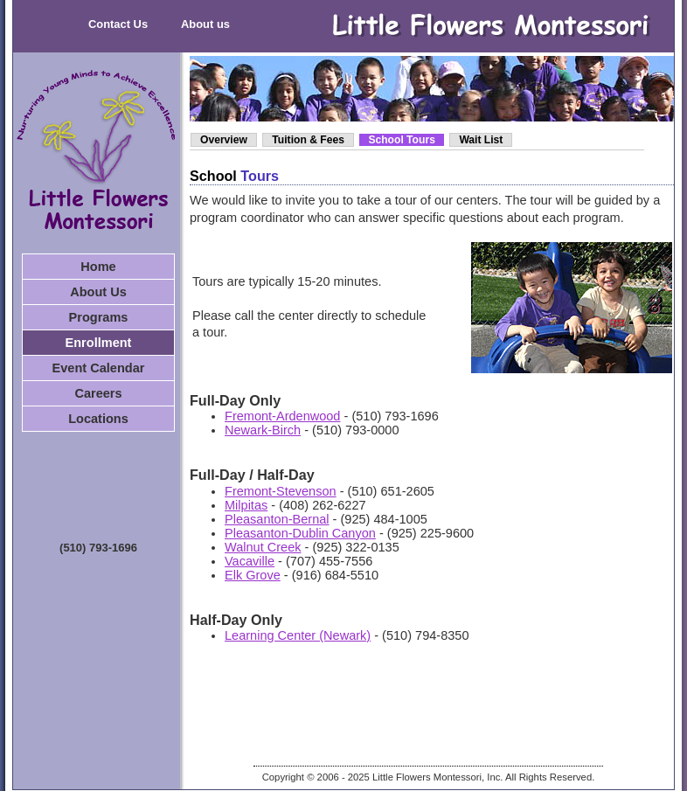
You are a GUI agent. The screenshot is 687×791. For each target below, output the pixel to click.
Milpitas (246, 505)
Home (97, 267)
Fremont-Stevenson (281, 491)
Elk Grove (253, 575)
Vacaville (249, 561)
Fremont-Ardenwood (282, 416)
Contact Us (118, 24)
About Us (98, 292)
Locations (98, 419)
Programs (98, 317)
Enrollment (99, 343)
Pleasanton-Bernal (277, 519)
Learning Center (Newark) (298, 635)
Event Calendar (98, 368)
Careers (97, 393)
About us (205, 24)
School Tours (401, 140)
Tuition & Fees (308, 140)
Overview (223, 140)
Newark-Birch (263, 430)
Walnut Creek (263, 547)
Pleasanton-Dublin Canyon (300, 533)
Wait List (481, 140)
